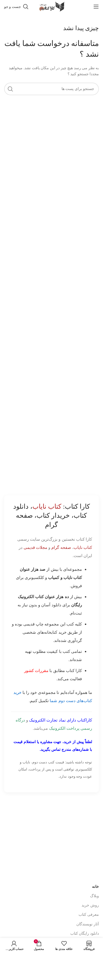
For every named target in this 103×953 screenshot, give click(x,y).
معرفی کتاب (89, 915)
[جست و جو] (16, 6)
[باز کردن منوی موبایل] (96, 6)
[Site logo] (51, 6)
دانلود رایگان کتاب (84, 933)
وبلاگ (94, 896)
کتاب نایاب (83, 547)
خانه (95, 887)
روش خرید (90, 905)
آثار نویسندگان (87, 924)
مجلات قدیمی (35, 547)
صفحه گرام (61, 547)
